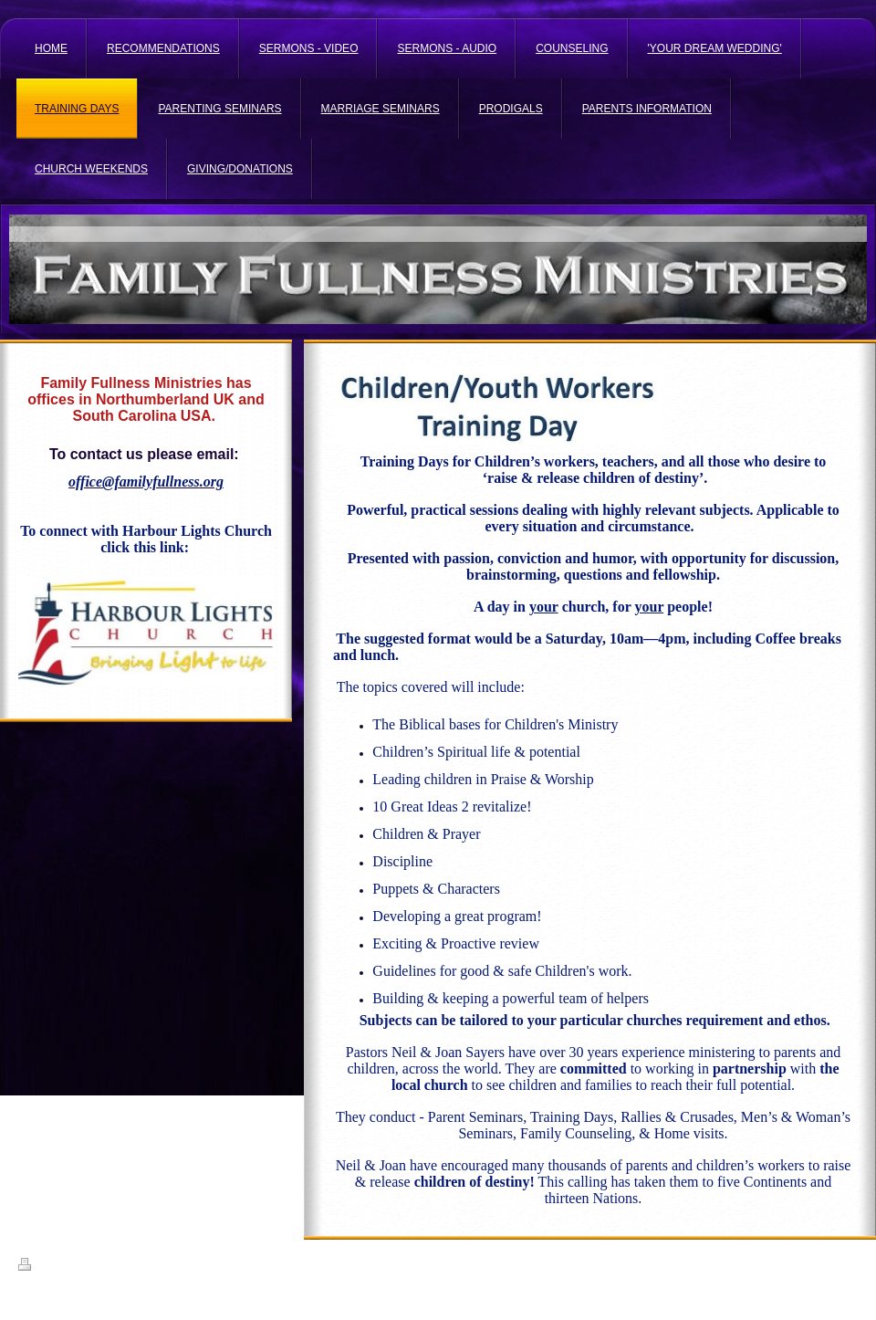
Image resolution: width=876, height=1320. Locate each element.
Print (39, 1267)
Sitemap (85, 1267)
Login (845, 1264)
